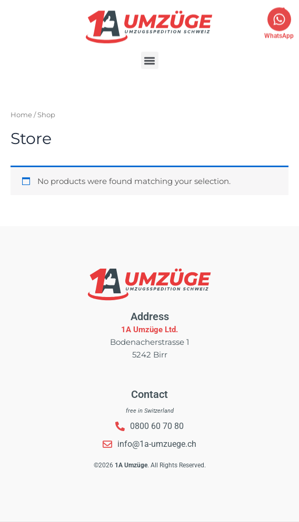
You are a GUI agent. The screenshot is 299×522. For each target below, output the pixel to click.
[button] (149, 53)
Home (21, 114)
